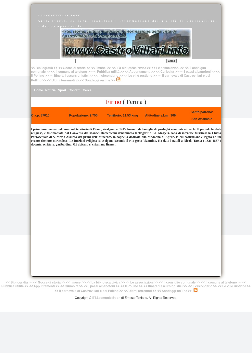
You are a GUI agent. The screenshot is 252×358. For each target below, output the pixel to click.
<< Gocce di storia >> (74, 68)
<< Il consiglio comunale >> (179, 282)
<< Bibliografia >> (44, 68)
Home (38, 90)
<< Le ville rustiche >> (140, 75)
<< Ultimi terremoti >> (63, 80)
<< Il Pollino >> (131, 286)
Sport (62, 90)
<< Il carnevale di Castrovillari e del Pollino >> (89, 291)
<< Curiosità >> (167, 71)
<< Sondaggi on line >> (97, 80)
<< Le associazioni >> (168, 68)
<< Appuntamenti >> (140, 71)
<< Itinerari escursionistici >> (71, 75)
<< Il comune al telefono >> (72, 71)
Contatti (74, 90)
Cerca (87, 90)
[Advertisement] (126, 177)
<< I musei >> (101, 68)
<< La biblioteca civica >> (131, 68)
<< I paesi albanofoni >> (197, 71)
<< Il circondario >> (108, 75)
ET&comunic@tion (106, 297)
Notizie (50, 90)
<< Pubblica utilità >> (108, 71)
